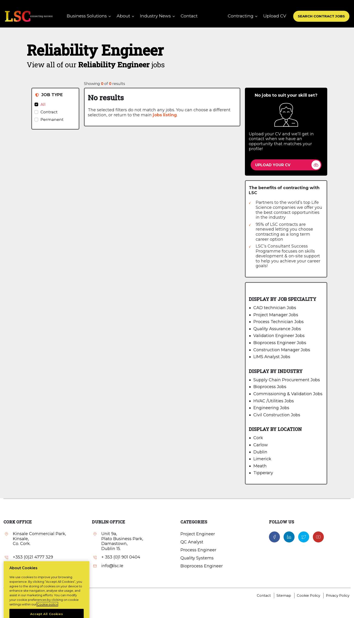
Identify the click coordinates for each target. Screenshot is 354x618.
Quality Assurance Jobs (277, 328)
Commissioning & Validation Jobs (287, 393)
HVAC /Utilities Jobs (273, 400)
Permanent (52, 119)
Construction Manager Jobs (281, 349)
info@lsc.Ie (112, 566)
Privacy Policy (337, 595)
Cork (258, 437)
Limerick (262, 458)
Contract (49, 112)
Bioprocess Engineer (201, 566)
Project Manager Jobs (275, 314)
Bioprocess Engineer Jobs (279, 342)
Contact (189, 16)
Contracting (240, 16)
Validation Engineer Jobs (279, 335)
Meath (260, 465)
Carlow (260, 444)
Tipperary (263, 472)
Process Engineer (198, 550)
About (123, 16)
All (43, 104)
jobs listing (165, 114)
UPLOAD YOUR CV (272, 165)
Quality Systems (197, 558)
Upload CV (274, 16)
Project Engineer (197, 533)
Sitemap (283, 595)
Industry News (155, 16)
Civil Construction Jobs (276, 414)
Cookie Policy (308, 595)
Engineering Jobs (271, 407)
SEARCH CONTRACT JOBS (321, 16)
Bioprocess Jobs (269, 386)
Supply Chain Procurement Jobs (286, 379)
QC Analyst (191, 541)
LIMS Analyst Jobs (271, 356)
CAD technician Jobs (274, 307)
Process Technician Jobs (278, 321)
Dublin (260, 452)
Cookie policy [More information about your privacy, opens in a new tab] (47, 613)
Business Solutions (87, 16)
